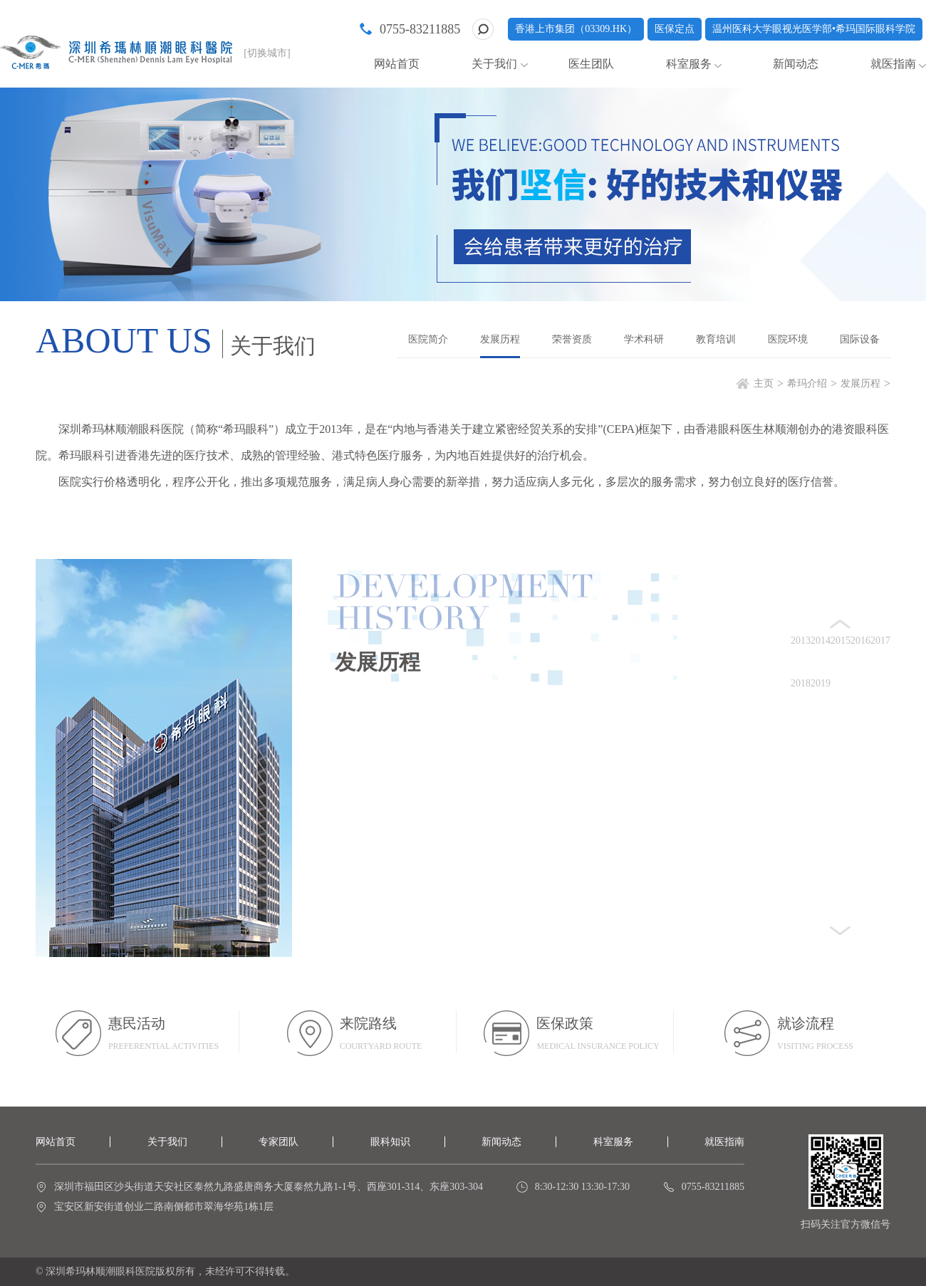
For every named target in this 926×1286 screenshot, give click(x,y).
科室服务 (689, 64)
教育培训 (716, 339)
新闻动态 (795, 64)
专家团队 (278, 1141)
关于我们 (494, 64)
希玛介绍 (807, 383)
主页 (764, 383)
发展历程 (500, 339)
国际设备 (860, 339)
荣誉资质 (572, 339)
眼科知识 (390, 1141)
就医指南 (893, 64)
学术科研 (644, 339)
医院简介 (428, 339)
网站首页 (397, 64)
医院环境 (788, 339)
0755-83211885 (420, 29)
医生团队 (591, 64)
